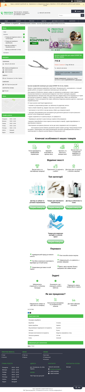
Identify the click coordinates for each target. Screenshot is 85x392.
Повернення (47, 357)
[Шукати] (82, 15)
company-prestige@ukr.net (11, 68)
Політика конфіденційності (55, 390)
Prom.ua (51, 388)
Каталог (18, 21)
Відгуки (44, 21)
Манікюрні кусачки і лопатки (28, 23)
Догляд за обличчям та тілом (13, 49)
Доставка (46, 355)
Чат (77, 387)
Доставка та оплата (58, 21)
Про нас (31, 21)
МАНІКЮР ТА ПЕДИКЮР (12, 23)
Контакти (72, 21)
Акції (6, 21)
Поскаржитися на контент (42, 390)
